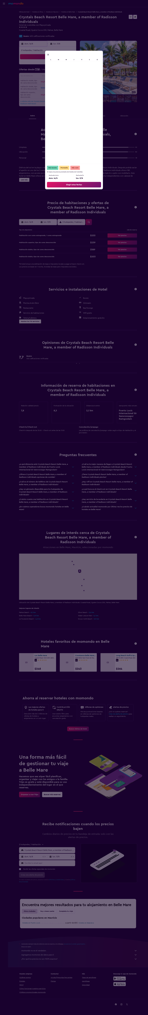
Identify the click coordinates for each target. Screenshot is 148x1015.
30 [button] (70, 87)
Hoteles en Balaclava (86, 923)
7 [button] (59, 71)
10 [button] (37, 76)
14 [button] (59, 76)
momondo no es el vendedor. (79, 950)
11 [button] (42, 76)
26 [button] (48, 87)
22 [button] (65, 82)
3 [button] (36, 71)
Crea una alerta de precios (118, 714)
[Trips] (4, 27)
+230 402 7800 (25, 33)
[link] (78, 729)
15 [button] (65, 76)
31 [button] (37, 93)
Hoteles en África (37, 12)
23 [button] (70, 82)
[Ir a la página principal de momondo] (15, 3)
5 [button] (48, 71)
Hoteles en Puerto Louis (31, 923)
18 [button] (42, 82)
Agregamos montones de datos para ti (79, 954)
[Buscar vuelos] (4, 10)
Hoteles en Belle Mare (68, 12)
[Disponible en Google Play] (119, 978)
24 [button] (37, 87)
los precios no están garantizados (74, 944)
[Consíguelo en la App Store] (119, 984)
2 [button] (70, 65)
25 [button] (42, 87)
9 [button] (70, 71)
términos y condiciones (56, 879)
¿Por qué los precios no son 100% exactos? (79, 959)
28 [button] (59, 87)
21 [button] (59, 82)
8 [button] (64, 71)
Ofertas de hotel (24, 12)
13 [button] (53, 76)
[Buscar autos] (4, 20)
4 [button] (42, 71)
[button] (3, 3)
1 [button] (64, 65)
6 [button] (53, 71)
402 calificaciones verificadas (42, 36)
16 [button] (70, 76)
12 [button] (48, 76)
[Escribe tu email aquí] (49, 863)
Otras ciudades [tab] (29, 911)
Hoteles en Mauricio (52, 12)
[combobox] (49, 850)
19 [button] (48, 82)
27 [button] (54, 87)
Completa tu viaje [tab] (66, 911)
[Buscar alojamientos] (4, 15)
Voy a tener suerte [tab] (47, 911)
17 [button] (37, 82)
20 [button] (53, 82)
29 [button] (65, 87)
